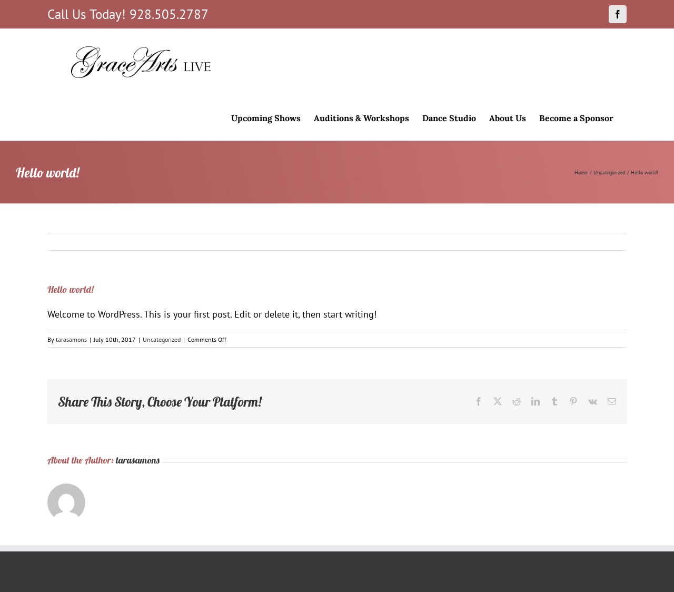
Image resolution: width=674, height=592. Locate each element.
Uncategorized (162, 339)
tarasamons (71, 339)
